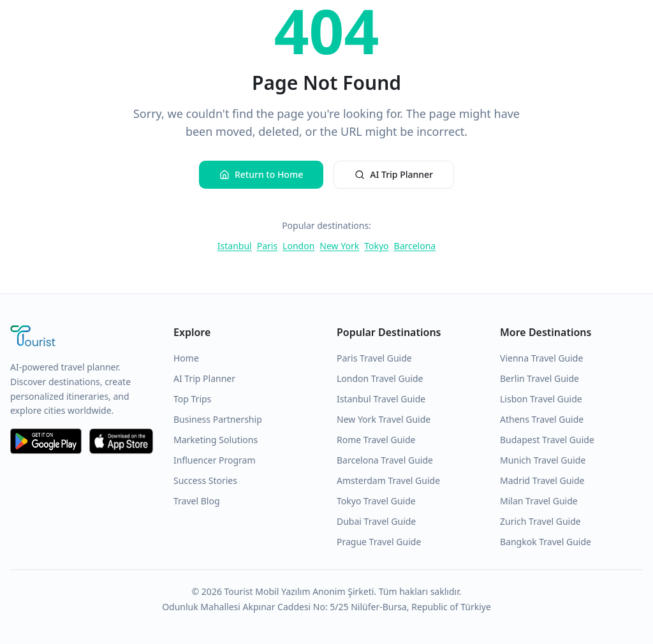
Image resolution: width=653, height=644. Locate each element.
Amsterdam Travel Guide (388, 480)
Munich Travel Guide (542, 460)
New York (339, 246)
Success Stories (205, 480)
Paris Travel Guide (374, 358)
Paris (267, 246)
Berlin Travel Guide (539, 378)
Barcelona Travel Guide (385, 460)
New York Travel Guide (383, 419)
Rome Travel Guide (376, 440)
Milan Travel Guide (539, 501)
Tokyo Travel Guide (376, 501)
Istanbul (234, 246)
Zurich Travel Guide (540, 521)
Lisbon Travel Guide (541, 399)
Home (186, 358)
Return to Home (261, 174)
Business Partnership (217, 419)
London (298, 246)
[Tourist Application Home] (81, 337)
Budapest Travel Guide (547, 440)
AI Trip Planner (394, 174)
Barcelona (415, 246)
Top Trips (192, 399)
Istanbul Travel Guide (381, 399)
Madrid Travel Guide (542, 480)
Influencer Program (214, 460)
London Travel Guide (380, 378)
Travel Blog (196, 501)
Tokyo (376, 246)
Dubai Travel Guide (376, 521)
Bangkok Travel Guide (545, 542)
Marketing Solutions (215, 440)
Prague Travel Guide (379, 542)
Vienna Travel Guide (541, 358)
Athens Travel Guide (541, 419)
